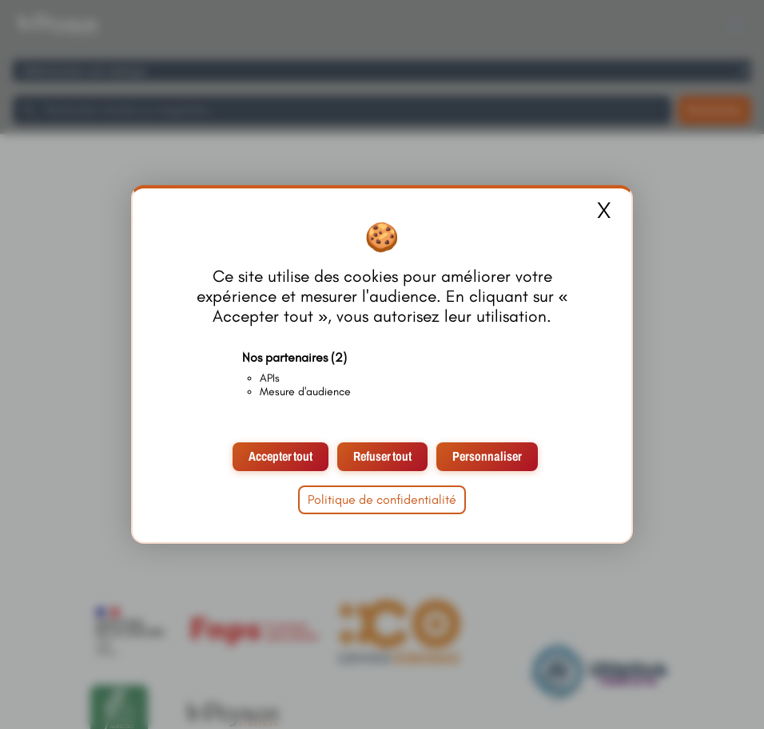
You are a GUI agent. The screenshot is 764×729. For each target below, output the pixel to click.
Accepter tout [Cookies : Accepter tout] (280, 456)
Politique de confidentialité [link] (382, 499)
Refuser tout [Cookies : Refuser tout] (382, 456)
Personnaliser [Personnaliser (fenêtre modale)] (487, 456)
